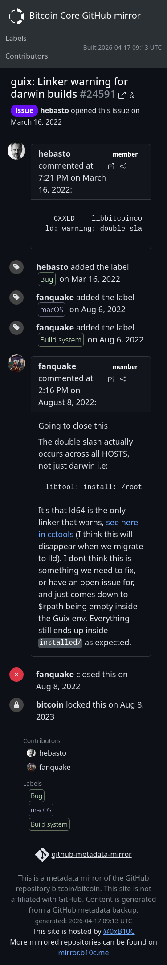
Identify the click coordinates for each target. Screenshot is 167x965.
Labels (16, 38)
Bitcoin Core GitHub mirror (73, 16)
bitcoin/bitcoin (76, 888)
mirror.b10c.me (83, 952)
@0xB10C (119, 931)
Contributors (26, 56)
